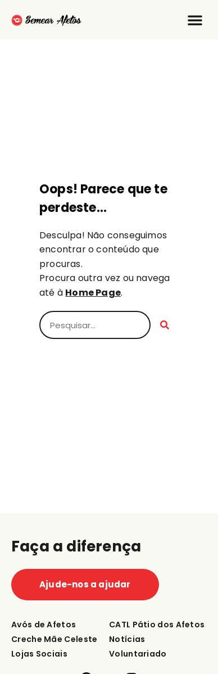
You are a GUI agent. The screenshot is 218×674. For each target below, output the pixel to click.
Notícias (127, 639)
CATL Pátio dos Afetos (157, 624)
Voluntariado (138, 653)
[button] (195, 19)
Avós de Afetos (43, 624)
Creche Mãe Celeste (54, 639)
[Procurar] (165, 325)
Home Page (93, 292)
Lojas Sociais (39, 653)
